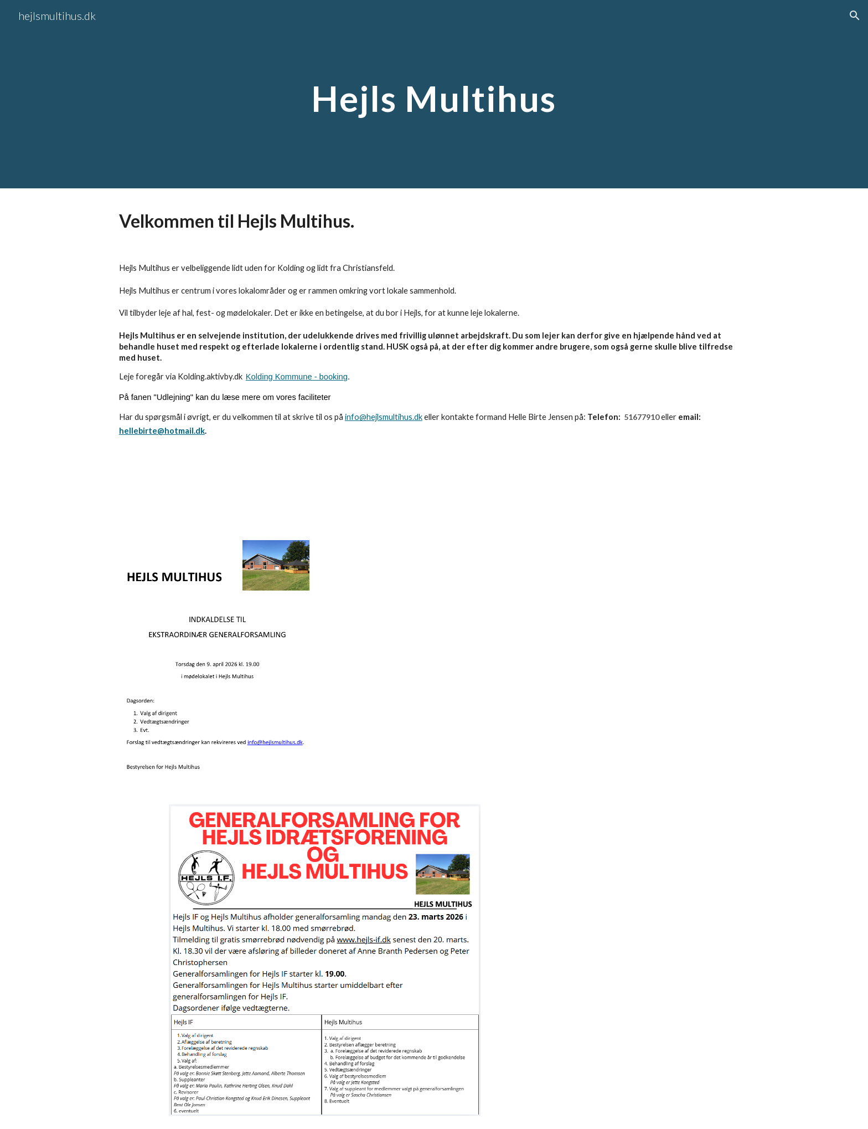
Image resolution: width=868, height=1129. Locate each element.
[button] (854, 15)
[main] (434, 94)
